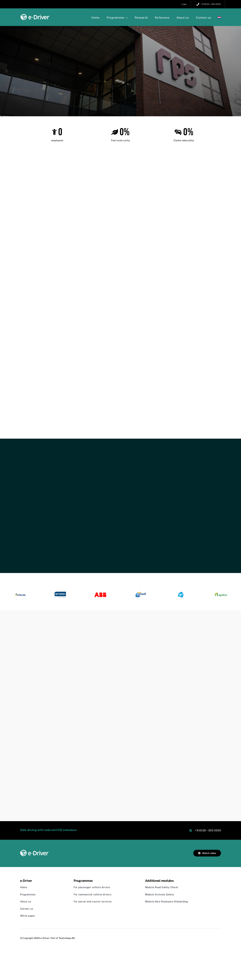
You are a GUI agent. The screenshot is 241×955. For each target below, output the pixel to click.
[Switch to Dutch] (219, 17)
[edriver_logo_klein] (35, 14)
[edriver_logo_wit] (34, 851)
